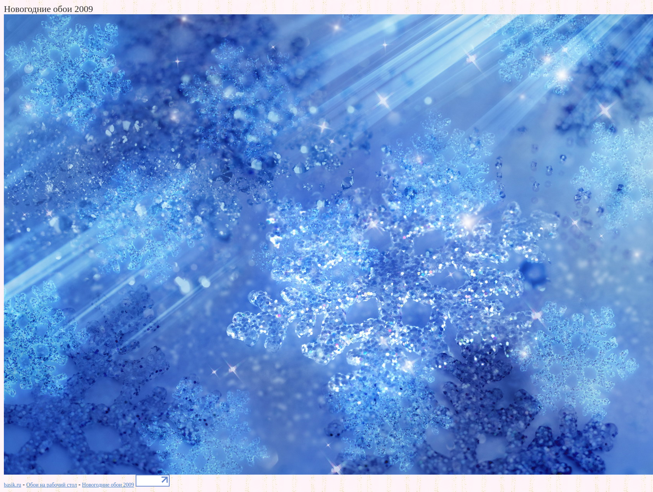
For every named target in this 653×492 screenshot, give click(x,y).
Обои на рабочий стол (51, 485)
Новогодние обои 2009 (108, 485)
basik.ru (12, 485)
